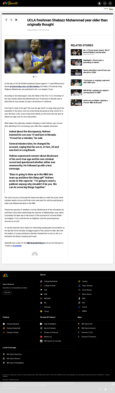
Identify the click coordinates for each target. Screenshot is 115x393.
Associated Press (88, 54)
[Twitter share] (11, 20)
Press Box (54, 375)
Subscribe (7, 292)
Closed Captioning (29, 375)
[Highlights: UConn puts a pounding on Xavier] (76, 62)
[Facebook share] (6, 20)
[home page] (10, 3)
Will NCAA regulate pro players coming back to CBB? (96, 91)
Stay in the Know (8, 284)
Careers (20, 375)
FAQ (37, 375)
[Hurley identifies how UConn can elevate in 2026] (76, 72)
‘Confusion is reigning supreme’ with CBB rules (96, 81)
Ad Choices (6, 375)
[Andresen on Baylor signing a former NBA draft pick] (76, 102)
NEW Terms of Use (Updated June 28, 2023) (71, 375)
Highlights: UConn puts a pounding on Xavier (93, 61)
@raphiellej (16, 246)
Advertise (14, 375)
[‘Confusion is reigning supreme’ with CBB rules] (76, 82)
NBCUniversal (15, 380)
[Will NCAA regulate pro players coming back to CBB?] (76, 92)
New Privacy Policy (91, 375)
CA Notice (101, 375)
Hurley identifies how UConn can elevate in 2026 (96, 71)
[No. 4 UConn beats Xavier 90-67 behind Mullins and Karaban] (76, 52)
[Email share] (16, 20)
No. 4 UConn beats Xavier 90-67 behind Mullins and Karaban (96, 51)
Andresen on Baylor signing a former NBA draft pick (95, 101)
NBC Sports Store (44, 375)
